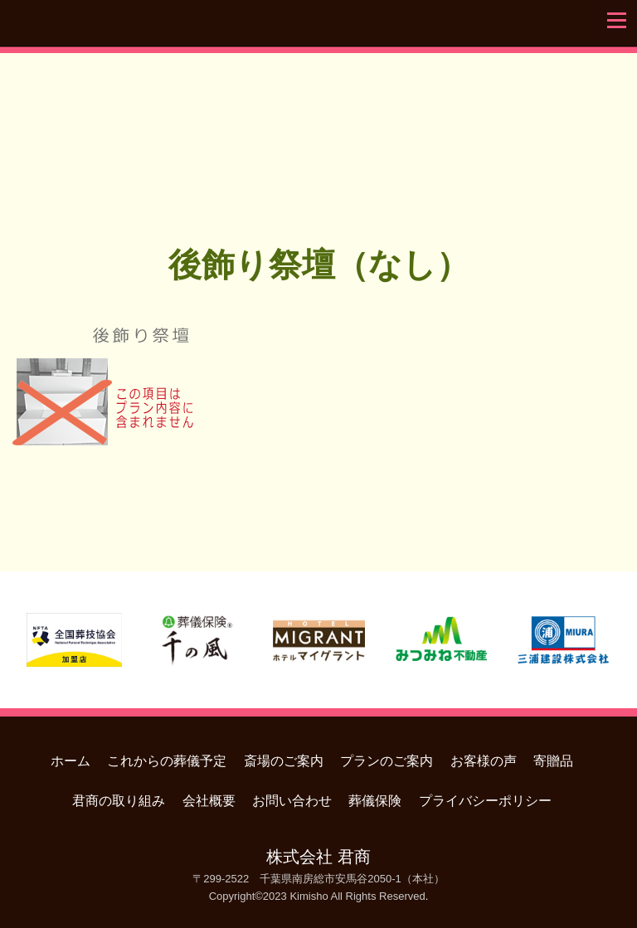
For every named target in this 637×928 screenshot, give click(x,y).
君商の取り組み (118, 801)
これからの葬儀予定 (166, 761)
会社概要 (209, 801)
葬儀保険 (374, 801)
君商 (318, 127)
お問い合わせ (292, 801)
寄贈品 (553, 761)
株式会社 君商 (318, 857)
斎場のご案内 (283, 761)
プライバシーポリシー (485, 801)
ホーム (70, 761)
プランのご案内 (386, 761)
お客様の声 (483, 761)
